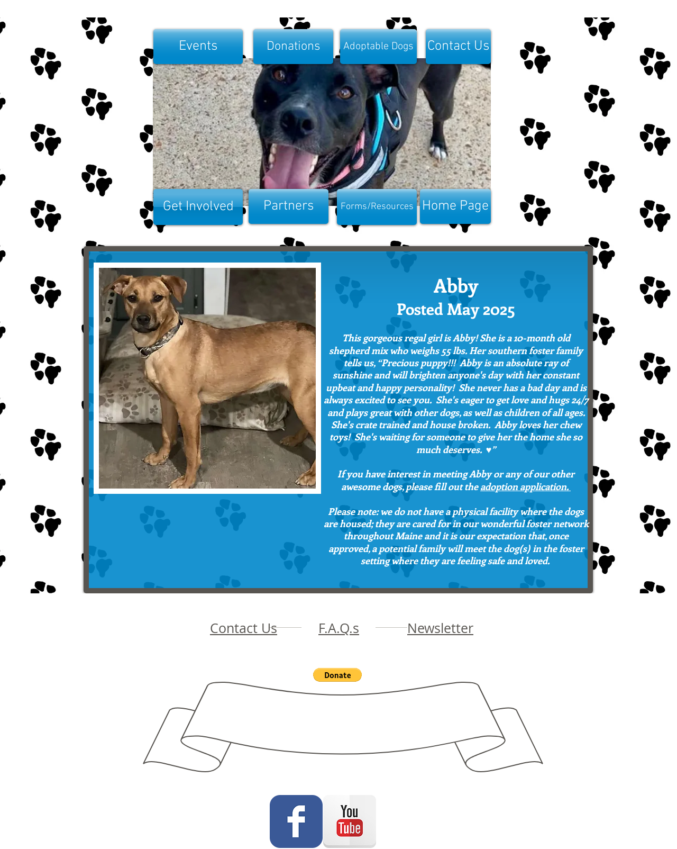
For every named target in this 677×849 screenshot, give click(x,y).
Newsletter (440, 628)
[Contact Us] (458, 46)
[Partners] (288, 206)
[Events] (198, 46)
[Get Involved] (198, 207)
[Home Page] (455, 206)
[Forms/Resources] (377, 207)
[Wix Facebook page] (296, 821)
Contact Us (243, 628)
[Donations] (293, 46)
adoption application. (525, 486)
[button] (207, 378)
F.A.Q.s (338, 628)
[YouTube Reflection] (349, 821)
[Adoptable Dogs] (378, 46)
